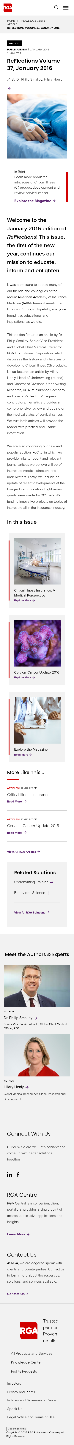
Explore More (24, 600)
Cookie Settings (17, 1429)
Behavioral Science (32, 892)
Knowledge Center (33, 21)
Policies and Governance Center (32, 1400)
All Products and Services (31, 1353)
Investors (14, 1383)
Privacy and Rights (21, 1392)
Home (11, 21)
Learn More (18, 1234)
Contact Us (18, 1293)
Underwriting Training (34, 882)
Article (12, 24)
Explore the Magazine (32, 201)
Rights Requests (24, 1371)
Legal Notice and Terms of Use (31, 1417)
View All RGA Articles (21, 852)
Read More (23, 755)
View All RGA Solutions (29, 912)
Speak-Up (15, 1408)
